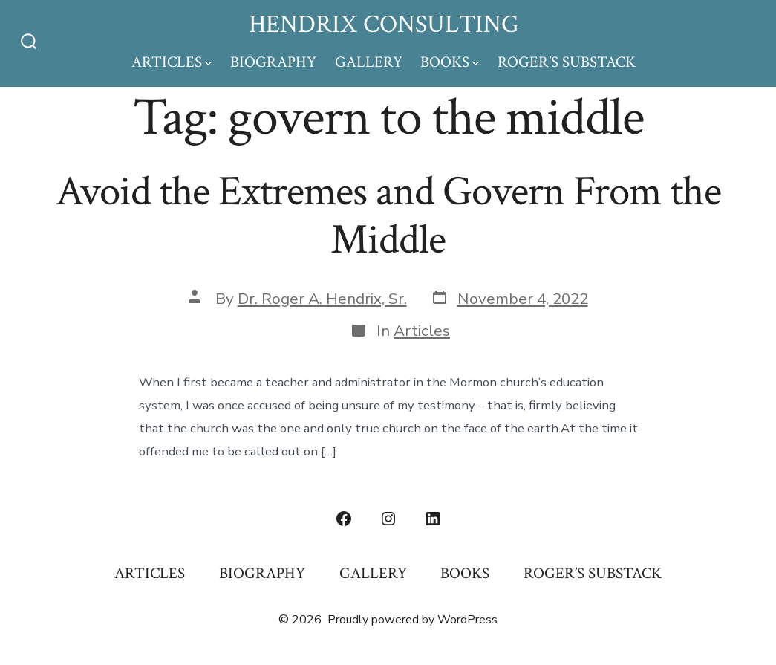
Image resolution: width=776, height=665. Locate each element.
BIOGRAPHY (273, 62)
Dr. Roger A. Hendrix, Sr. (322, 298)
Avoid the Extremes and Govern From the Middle (388, 215)
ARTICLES (171, 62)
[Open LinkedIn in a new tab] (433, 518)
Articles (422, 330)
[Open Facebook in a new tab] (344, 518)
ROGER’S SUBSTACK (567, 62)
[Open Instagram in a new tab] (388, 518)
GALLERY (368, 62)
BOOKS (449, 62)
